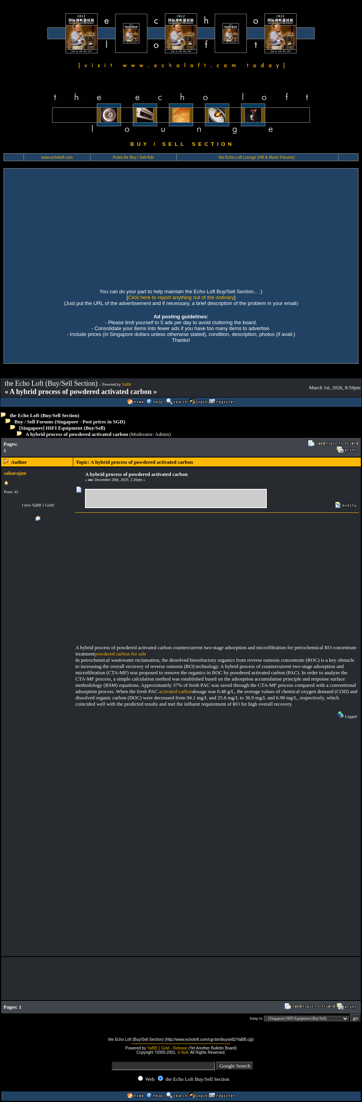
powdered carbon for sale (121, 654)
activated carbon (176, 691)
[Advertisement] (181, 227)
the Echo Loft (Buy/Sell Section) (45, 415)
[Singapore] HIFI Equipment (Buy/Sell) (62, 428)
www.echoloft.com (57, 157)
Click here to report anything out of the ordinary (181, 297)
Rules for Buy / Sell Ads (133, 157)
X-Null (182, 1052)
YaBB (126, 384)
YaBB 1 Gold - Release (167, 1048)
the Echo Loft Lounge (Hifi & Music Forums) (257, 157)
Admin (162, 434)
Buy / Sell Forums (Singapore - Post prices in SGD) (69, 422)
